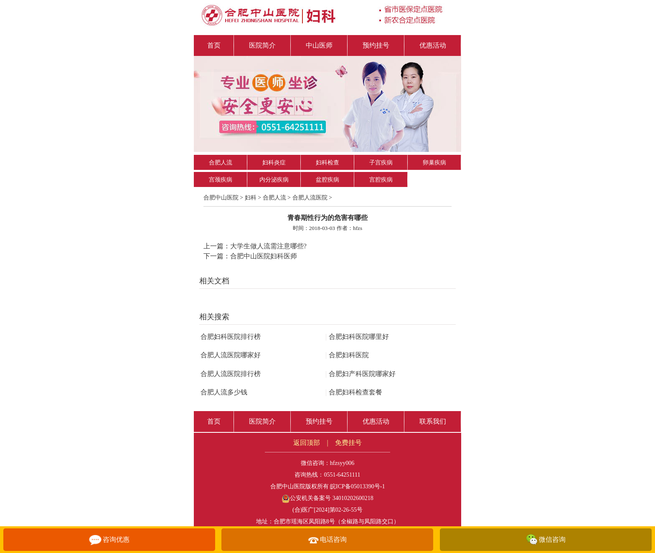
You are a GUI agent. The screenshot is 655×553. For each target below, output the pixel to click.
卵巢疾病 (434, 162)
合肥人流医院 (310, 197)
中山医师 (319, 45)
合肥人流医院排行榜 (231, 373)
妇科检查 (327, 162)
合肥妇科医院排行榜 (231, 336)
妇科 (250, 197)
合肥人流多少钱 (224, 392)
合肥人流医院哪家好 (231, 355)
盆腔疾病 (327, 180)
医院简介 (262, 45)
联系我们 (432, 421)
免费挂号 (348, 442)
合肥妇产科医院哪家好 (360, 373)
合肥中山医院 (221, 197)
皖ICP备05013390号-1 (357, 486)
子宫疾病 (381, 162)
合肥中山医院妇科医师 (263, 256)
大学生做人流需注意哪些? (268, 246)
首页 (214, 45)
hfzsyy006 (342, 463)
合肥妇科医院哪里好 (357, 336)
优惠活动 (432, 45)
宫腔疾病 (381, 180)
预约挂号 (376, 45)
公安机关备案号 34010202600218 (327, 498)
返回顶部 (306, 442)
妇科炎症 (274, 162)
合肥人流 (220, 162)
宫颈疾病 (220, 180)
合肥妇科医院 (347, 355)
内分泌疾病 (274, 180)
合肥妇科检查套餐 (353, 392)
